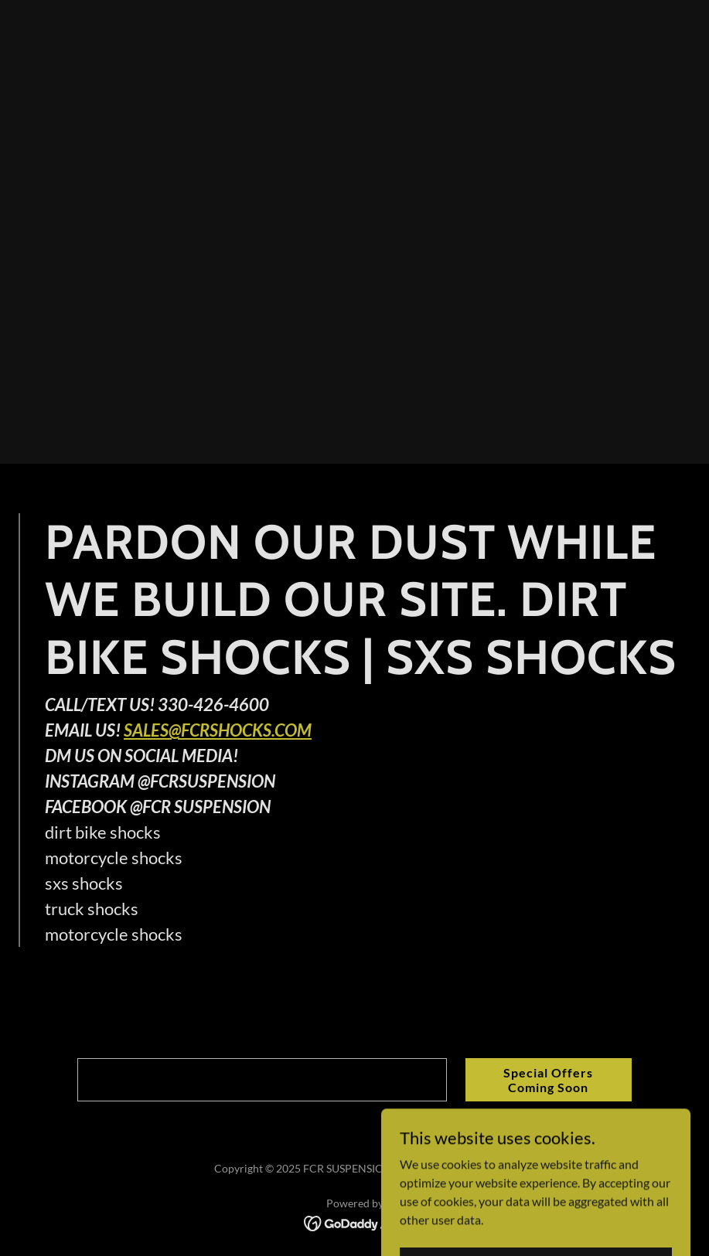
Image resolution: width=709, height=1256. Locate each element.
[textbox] (261, 1079)
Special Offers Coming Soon (548, 1079)
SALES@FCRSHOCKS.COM (218, 730)
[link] (354, 1221)
